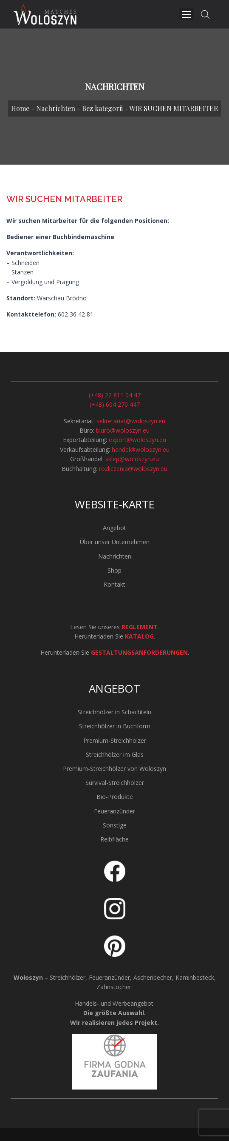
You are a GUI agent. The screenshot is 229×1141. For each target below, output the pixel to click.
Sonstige (115, 825)
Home (20, 108)
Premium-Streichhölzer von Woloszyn (114, 768)
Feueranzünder (114, 811)
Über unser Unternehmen (115, 542)
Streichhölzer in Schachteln (114, 712)
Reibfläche (114, 839)
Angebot (114, 528)
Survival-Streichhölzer (114, 783)
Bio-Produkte (114, 797)
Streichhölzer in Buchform (114, 726)
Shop (114, 570)
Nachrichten (55, 108)
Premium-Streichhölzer (114, 740)
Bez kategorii (102, 108)
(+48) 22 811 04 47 (115, 395)
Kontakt (114, 584)
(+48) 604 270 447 (115, 404)
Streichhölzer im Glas (115, 754)
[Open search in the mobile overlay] (205, 14)
